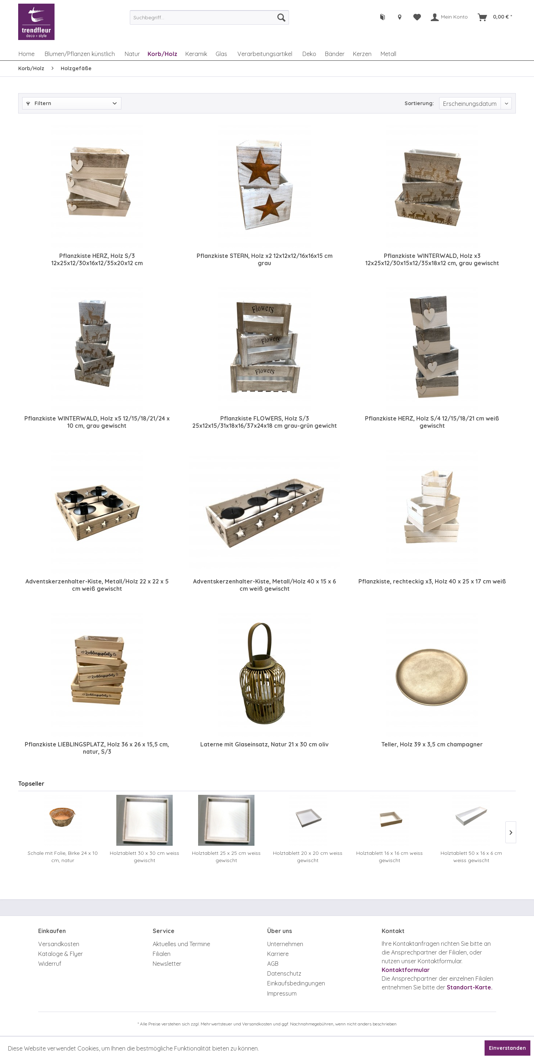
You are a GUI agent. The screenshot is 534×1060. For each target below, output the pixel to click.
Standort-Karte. (470, 987)
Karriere (278, 953)
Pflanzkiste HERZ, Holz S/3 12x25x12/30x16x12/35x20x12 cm (97, 259)
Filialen (161, 953)
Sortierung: (419, 103)
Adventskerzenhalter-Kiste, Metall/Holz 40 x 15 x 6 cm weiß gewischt (264, 585)
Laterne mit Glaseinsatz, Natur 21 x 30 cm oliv (264, 744)
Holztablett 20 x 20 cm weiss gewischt (307, 857)
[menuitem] (209, 17)
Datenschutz (284, 973)
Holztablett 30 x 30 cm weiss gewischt (144, 857)
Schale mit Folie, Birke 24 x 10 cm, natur (63, 857)
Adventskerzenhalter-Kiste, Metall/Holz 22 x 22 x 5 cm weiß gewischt (97, 585)
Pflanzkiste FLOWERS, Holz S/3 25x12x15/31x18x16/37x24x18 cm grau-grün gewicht (264, 422)
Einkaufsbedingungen (296, 983)
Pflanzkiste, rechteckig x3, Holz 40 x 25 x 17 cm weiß (432, 581)
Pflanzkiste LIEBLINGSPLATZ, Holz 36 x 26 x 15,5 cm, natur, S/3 (97, 748)
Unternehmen (285, 944)
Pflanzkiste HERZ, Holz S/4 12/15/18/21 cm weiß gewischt (432, 422)
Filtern (38, 103)
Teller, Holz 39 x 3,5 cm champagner (432, 744)
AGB (272, 963)
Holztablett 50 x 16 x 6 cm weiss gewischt (471, 857)
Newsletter (167, 963)
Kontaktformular (406, 969)
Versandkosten (58, 944)
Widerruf (49, 963)
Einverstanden (507, 1048)
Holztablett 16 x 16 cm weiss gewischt (389, 857)
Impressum (282, 993)
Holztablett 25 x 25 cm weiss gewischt (226, 857)
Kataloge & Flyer (60, 953)
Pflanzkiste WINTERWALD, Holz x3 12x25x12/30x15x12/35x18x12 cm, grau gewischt (432, 259)
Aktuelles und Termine (181, 944)
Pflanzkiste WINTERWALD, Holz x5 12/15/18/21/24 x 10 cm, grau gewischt (97, 422)
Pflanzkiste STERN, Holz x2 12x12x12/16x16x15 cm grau (265, 259)
